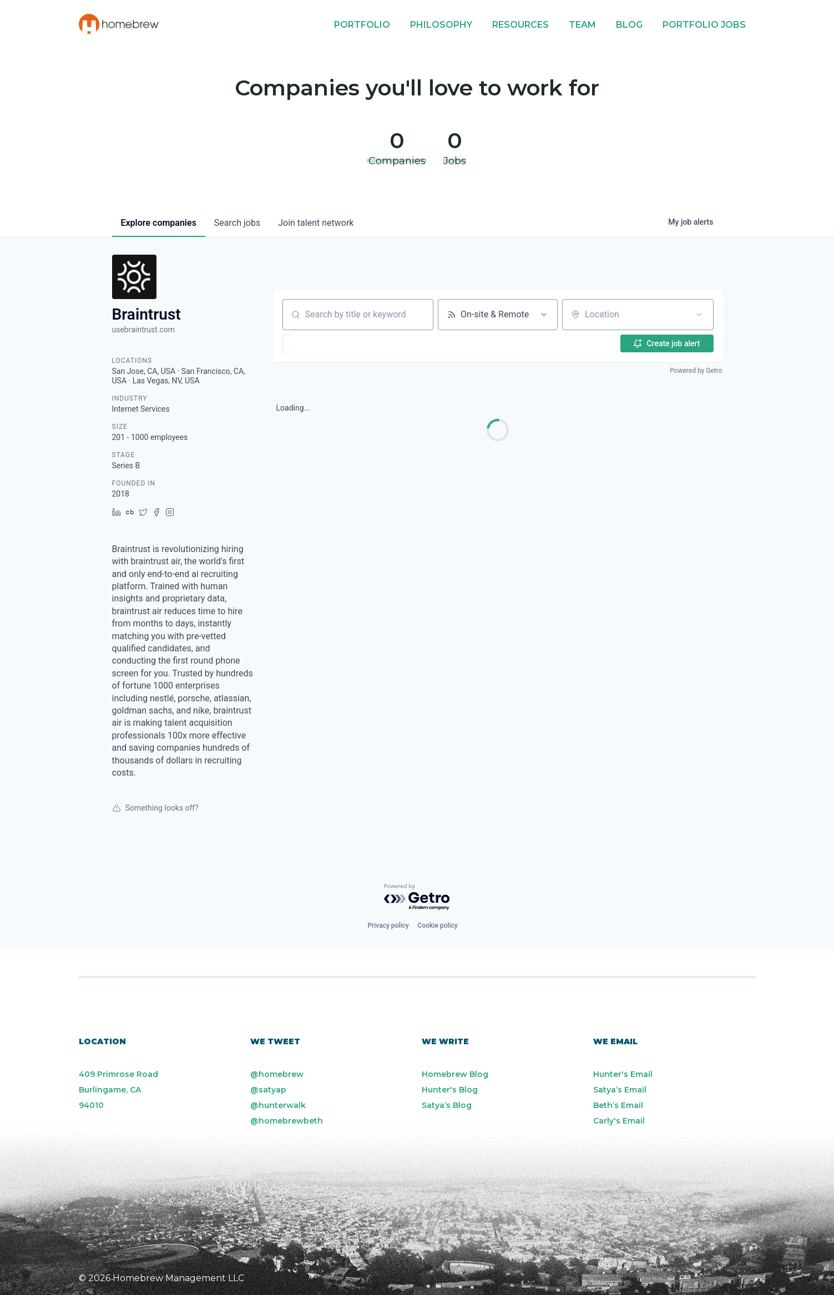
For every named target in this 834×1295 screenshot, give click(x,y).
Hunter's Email (623, 1074)
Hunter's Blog (450, 1090)
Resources (520, 24)
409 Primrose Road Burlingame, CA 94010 (118, 1089)
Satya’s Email (619, 1090)
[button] (319, 343)
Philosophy (441, 24)
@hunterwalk (278, 1105)
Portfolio (362, 24)
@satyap (268, 1090)
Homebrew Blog (455, 1074)
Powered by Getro (696, 371)
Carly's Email (619, 1121)
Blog (629, 24)
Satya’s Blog (447, 1105)
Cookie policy (438, 925)
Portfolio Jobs (704, 24)
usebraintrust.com (143, 329)
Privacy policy (387, 925)
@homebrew (277, 1074)
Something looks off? (155, 807)
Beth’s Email (618, 1105)
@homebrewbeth (286, 1121)
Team (582, 24)
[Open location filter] (699, 314)
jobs (237, 222)
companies (158, 222)
